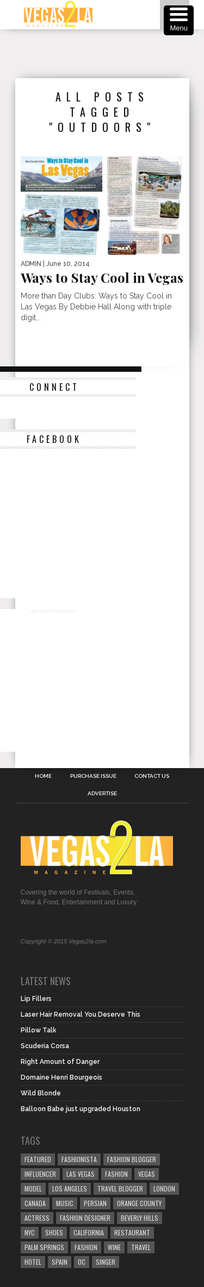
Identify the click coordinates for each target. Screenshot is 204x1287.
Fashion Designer (85, 1217)
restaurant (132, 1232)
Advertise (102, 793)
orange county (139, 1203)
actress (37, 1217)
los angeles (69, 1188)
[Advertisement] (109, 53)
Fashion (116, 1173)
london (164, 1188)
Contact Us (151, 776)
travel (141, 1247)
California (88, 1232)
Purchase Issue (93, 776)
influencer (40, 1173)
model (33, 1188)
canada (35, 1203)
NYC (29, 1232)
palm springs (44, 1247)
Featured (37, 1159)
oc (81, 1261)
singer (105, 1261)
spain (59, 1261)
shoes (54, 1232)
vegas (146, 1173)
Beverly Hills (139, 1217)
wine (114, 1247)
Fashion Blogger (131, 1159)
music (64, 1203)
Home (43, 776)
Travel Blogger (120, 1188)
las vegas (80, 1173)
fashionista (79, 1159)
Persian (95, 1203)
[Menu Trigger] (179, 20)
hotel (32, 1261)
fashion (86, 1247)
